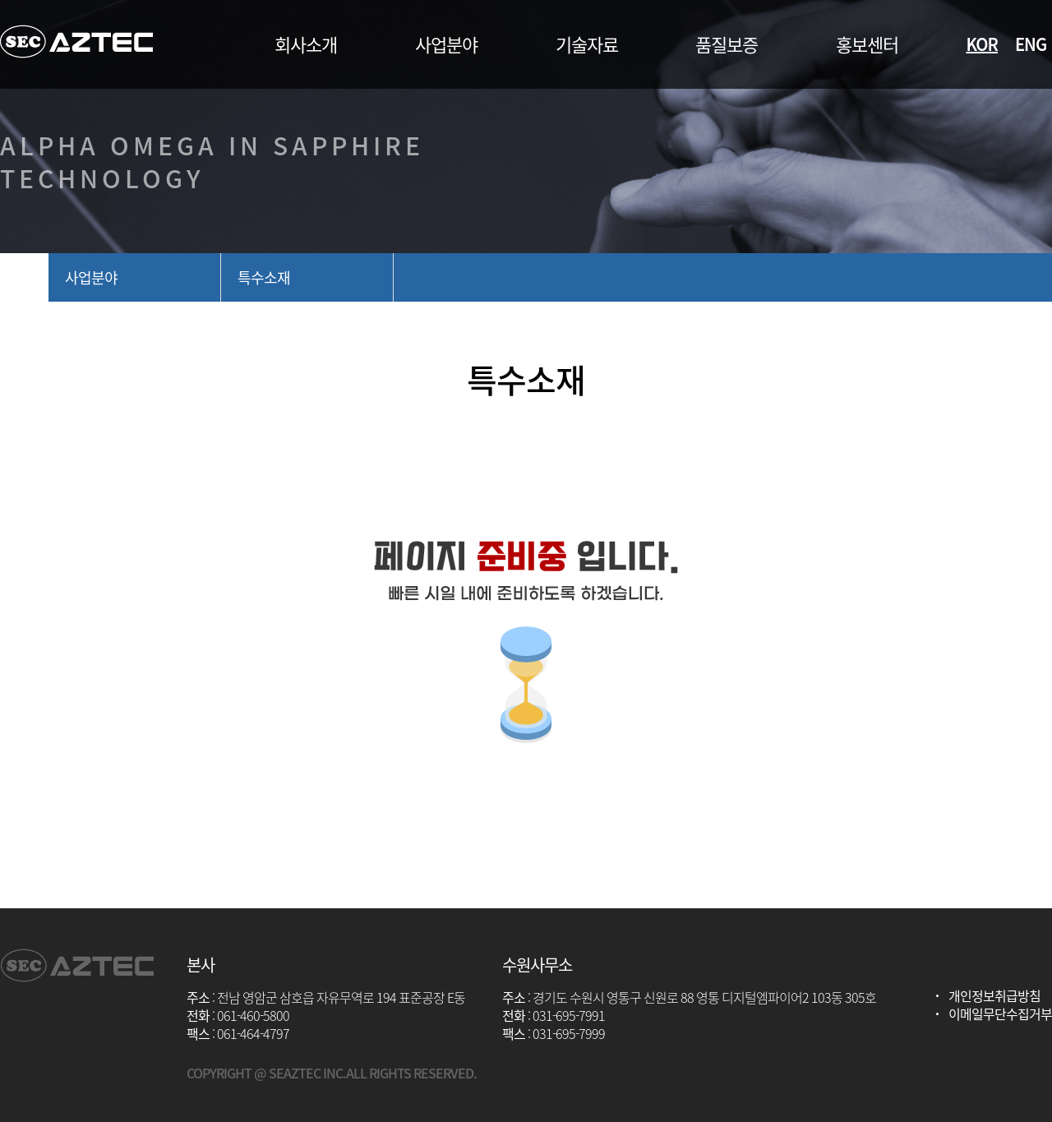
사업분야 (91, 277)
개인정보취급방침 (994, 995)
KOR (982, 44)
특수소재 (264, 277)
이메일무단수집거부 (1000, 1013)
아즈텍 (77, 41)
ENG (1030, 44)
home (24, 277)
